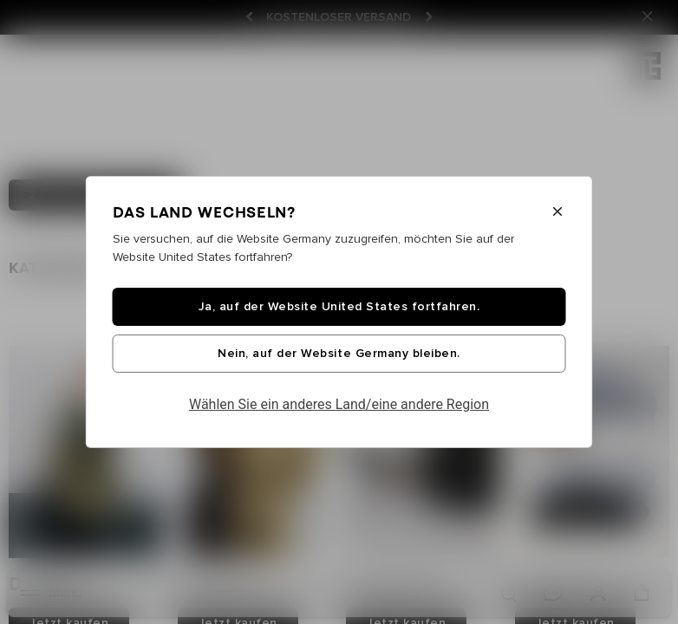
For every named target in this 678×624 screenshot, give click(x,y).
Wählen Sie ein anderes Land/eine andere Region (339, 404)
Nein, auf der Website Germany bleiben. (339, 354)
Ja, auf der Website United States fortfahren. (339, 307)
